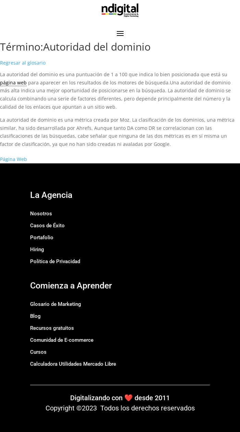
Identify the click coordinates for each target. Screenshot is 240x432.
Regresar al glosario (23, 62)
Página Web (13, 159)
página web (13, 82)
